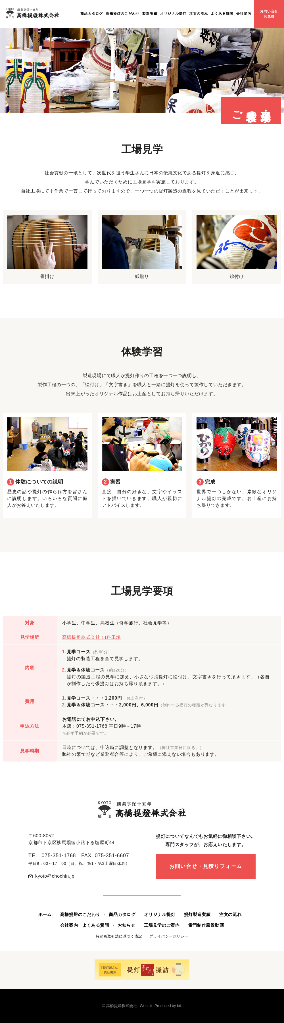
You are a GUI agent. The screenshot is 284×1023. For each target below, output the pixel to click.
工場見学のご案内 (162, 925)
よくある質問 (222, 14)
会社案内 (243, 14)
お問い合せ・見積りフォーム (205, 866)
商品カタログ (91, 14)
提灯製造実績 (197, 914)
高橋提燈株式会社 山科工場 (91, 637)
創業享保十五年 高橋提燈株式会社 (33, 13)
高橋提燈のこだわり (80, 914)
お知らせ (126, 925)
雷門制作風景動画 (206, 925)
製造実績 (149, 14)
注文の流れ (198, 14)
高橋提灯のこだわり (122, 14)
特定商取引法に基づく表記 (119, 936)
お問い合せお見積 (269, 13)
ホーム (45, 914)
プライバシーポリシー (168, 936)
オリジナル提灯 (173, 14)
